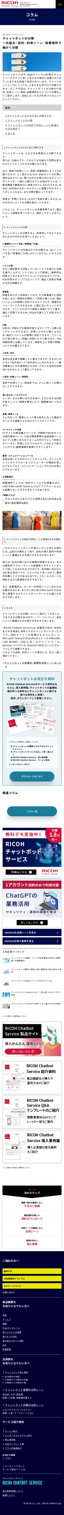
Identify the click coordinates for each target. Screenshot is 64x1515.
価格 (4, 1323)
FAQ (4, 1344)
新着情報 (6, 1349)
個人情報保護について (12, 1490)
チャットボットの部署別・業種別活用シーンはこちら (33, 664)
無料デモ (8, 1271)
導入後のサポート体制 (12, 1340)
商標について (8, 1495)
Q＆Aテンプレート (11, 1327)
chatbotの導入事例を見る (19, 941)
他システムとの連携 (11, 1332)
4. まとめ (10, 133)
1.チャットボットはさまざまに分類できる (28, 115)
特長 (4, 1315)
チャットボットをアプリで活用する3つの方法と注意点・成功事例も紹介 (33, 501)
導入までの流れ (9, 1336)
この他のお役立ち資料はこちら (17, 1167)
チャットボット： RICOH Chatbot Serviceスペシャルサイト (28, 4)
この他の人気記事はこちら (15, 1016)
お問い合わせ (8, 1292)
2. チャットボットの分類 (18, 120)
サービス (6, 1319)
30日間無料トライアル (14, 1278)
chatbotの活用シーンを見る (20, 932)
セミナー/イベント (12, 1285)
